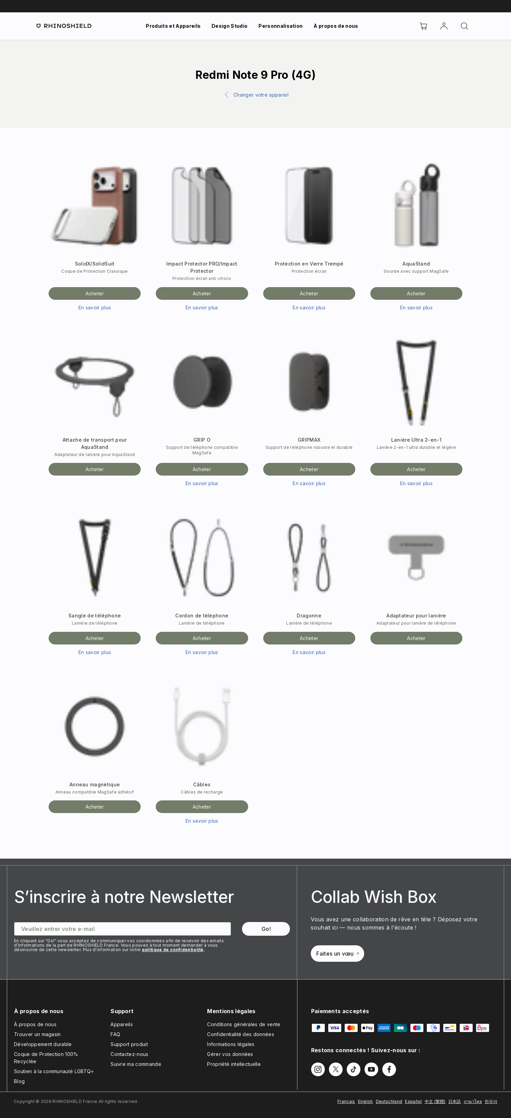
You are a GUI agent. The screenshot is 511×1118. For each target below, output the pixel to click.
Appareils (122, 1024)
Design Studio (229, 26)
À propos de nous (336, 26)
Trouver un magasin (37, 1034)
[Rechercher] (464, 26)
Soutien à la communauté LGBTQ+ (54, 1071)
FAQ (115, 1034)
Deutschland (389, 1101)
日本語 (454, 1101)
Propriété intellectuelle (234, 1064)
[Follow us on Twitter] (336, 1069)
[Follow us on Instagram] (318, 1069)
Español (413, 1101)
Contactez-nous (129, 1054)
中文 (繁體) (435, 1101)
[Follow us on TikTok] (353, 1069)
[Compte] (444, 26)
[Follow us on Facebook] (389, 1069)
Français (346, 1101)
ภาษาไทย (473, 1101)
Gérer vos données (230, 1054)
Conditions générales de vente (243, 1024)
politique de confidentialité (173, 949)
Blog (19, 1081)
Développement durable (43, 1044)
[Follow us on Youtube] (371, 1069)
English (365, 1101)
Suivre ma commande (136, 1064)
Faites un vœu (337, 953)
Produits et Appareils (173, 26)
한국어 (491, 1101)
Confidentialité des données (240, 1034)
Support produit (129, 1044)
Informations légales (230, 1044)
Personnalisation (280, 26)
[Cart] (423, 26)
